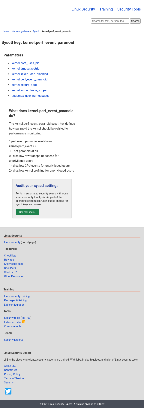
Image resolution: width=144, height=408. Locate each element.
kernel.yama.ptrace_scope (29, 90)
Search (135, 21)
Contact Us (10, 369)
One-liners (10, 267)
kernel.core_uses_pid (26, 63)
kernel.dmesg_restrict (26, 68)
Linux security (12, 242)
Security (9, 382)
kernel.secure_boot (24, 85)
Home (5, 31)
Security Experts (13, 339)
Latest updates (13, 322)
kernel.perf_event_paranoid (29, 79)
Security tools (12, 317)
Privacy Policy (12, 374)
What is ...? (10, 272)
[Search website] (110, 21)
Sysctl (36, 31)
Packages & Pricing (15, 300)
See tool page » (27, 212)
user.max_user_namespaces (30, 96)
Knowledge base (21, 31)
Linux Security (83, 9)
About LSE (10, 365)
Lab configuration (14, 304)
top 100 (26, 317)
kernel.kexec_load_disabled (30, 74)
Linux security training (17, 296)
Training (106, 9)
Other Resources (13, 276)
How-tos (9, 259)
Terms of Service (14, 378)
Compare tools (12, 326)
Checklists (10, 255)
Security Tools (129, 9)
